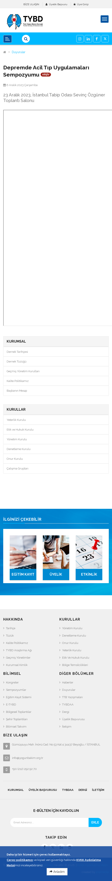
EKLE (95, 822)
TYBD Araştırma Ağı (19, 650)
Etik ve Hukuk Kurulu (20, 429)
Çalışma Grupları (17, 468)
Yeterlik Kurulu (16, 419)
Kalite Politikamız (18, 381)
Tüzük (10, 635)
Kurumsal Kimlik (17, 665)
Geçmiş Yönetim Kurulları (23, 371)
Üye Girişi (83, 4)
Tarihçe (10, 628)
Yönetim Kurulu (17, 439)
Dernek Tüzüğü (16, 361)
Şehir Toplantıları (17, 719)
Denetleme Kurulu (19, 449)
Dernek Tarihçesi (17, 351)
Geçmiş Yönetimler (18, 657)
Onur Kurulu (15, 458)
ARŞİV (45, 74)
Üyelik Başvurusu (73, 719)
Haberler (67, 682)
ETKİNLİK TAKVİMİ (89, 576)
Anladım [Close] (57, 871)
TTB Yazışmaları (72, 697)
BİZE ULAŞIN (31, 4)
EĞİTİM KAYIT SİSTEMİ (23, 576)
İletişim (66, 726)
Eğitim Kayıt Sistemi (18, 697)
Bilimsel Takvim (16, 726)
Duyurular (18, 52)
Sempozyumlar (16, 689)
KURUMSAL (16, 790)
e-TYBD (11, 704)
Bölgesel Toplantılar (18, 711)
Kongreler (12, 682)
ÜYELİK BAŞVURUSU (56, 576)
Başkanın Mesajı (17, 390)
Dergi (65, 711)
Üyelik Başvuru (58, 4)
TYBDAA (68, 704)
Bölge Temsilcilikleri (75, 665)
